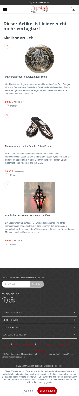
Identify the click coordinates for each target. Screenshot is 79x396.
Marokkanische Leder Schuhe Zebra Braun (28, 146)
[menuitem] (5, 9)
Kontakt (7, 345)
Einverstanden (47, 390)
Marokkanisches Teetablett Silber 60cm (26, 76)
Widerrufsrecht (39, 350)
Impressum (29, 345)
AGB (39, 345)
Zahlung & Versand (65, 345)
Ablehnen (29, 390)
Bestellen (37, 284)
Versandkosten (43, 354)
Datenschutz (49, 345)
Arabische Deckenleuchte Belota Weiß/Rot (27, 215)
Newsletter (18, 345)
